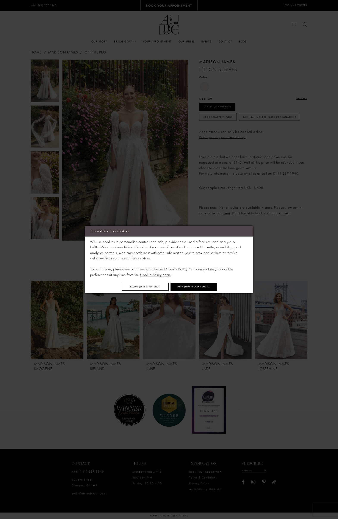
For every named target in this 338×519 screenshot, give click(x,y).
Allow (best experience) (136, 287)
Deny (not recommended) (203, 287)
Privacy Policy (147, 267)
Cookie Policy (177, 267)
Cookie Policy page (155, 273)
